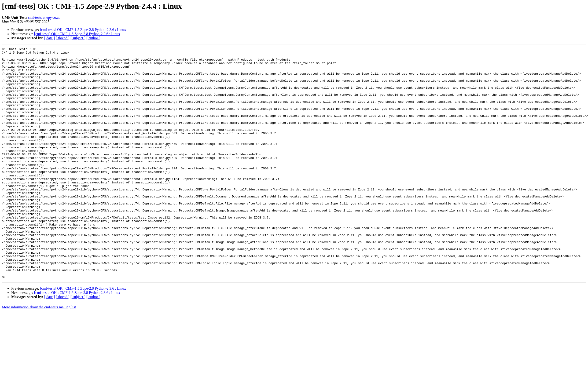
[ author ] (93, 38)
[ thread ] (63, 38)
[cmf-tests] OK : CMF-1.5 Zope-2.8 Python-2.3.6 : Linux (83, 30)
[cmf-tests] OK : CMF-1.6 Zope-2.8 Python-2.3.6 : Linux (77, 34)
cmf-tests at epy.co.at (44, 17)
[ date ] (49, 38)
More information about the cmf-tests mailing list (39, 353)
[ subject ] (77, 38)
